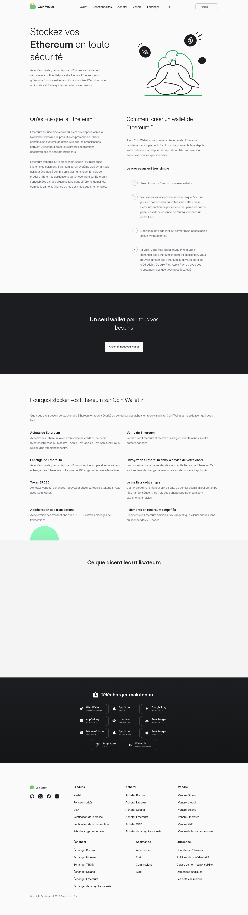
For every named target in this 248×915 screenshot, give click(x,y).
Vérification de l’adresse (88, 817)
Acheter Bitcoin (135, 795)
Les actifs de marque (190, 879)
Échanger (153, 7)
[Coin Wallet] (42, 6)
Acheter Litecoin (135, 802)
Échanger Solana (84, 872)
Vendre (137, 7)
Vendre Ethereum (188, 817)
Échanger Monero (85, 857)
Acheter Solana (135, 809)
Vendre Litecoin (187, 802)
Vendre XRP (185, 824)
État (138, 857)
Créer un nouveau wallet (124, 346)
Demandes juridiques (189, 872)
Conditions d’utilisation (190, 850)
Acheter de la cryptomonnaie (143, 831)
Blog (139, 872)
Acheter (122, 7)
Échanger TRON (84, 864)
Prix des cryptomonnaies (89, 831)
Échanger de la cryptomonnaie (92, 886)
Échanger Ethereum (86, 879)
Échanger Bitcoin (84, 850)
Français (207, 7)
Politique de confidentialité (193, 857)
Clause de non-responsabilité (195, 864)
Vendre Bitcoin (187, 795)
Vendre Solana (187, 809)
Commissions (144, 864)
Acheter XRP (133, 824)
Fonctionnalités (102, 7)
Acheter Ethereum (136, 817)
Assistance (143, 850)
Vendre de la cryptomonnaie (195, 831)
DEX (167, 7)
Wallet (83, 7)
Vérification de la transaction (91, 824)
